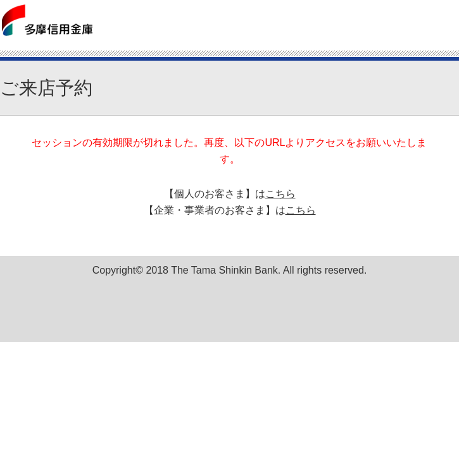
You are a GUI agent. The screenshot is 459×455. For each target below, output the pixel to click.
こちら (280, 193)
